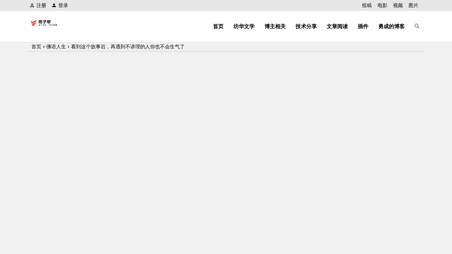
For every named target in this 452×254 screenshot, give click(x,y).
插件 (363, 26)
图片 (413, 5)
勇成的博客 (391, 26)
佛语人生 (56, 46)
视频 (398, 5)
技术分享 (306, 26)
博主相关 (275, 26)
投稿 (367, 5)
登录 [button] (60, 5)
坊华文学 (244, 26)
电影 (382, 5)
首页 (218, 26)
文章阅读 (337, 26)
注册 (38, 5)
